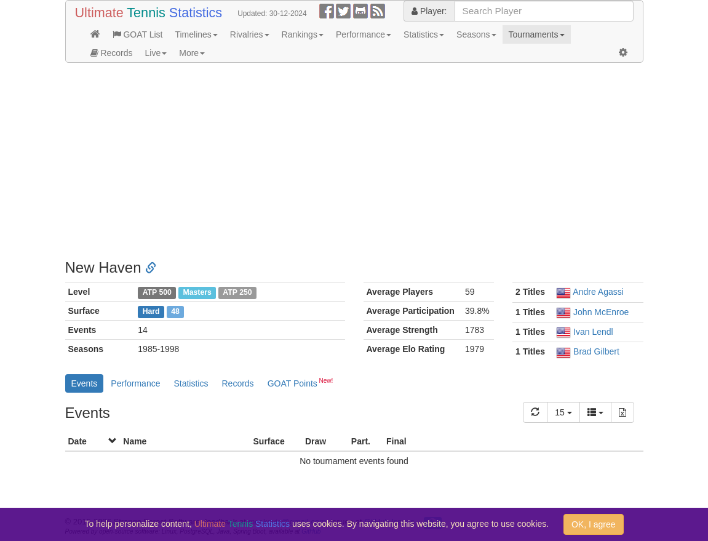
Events (84, 383)
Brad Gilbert (596, 351)
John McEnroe (601, 312)
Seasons (476, 34)
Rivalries (249, 34)
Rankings (303, 34)
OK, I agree (593, 524)
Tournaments (537, 34)
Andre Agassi (598, 292)
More (192, 53)
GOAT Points (300, 382)
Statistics (424, 34)
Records (111, 53)
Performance (363, 34)
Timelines (196, 34)
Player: (429, 11)
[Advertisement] (354, 161)
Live (156, 53)
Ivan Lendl (593, 332)
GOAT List (138, 34)
